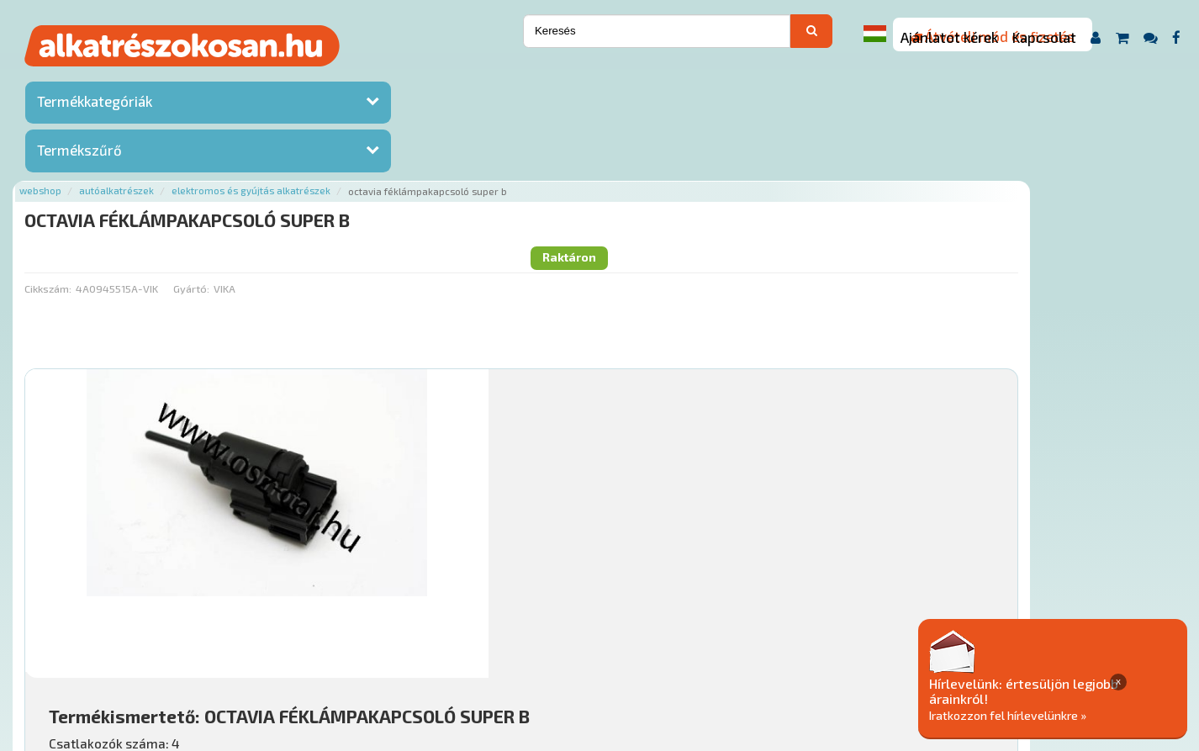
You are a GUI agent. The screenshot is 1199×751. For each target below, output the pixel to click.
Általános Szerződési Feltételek (691, 649)
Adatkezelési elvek (844, 649)
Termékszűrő (79, 153)
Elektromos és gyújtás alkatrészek (446, 77)
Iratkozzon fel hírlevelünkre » (1070, 714)
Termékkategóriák (94, 105)
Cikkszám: (243, 147)
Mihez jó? (595, 501)
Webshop (236, 77)
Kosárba (1069, 548)
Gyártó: (386, 147)
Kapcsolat (1044, 37)
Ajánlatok (251, 649)
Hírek (355, 649)
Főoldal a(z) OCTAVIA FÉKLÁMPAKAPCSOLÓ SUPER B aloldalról (383, 596)
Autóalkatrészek (312, 77)
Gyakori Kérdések (542, 649)
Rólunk (310, 649)
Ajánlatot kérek (949, 37)
